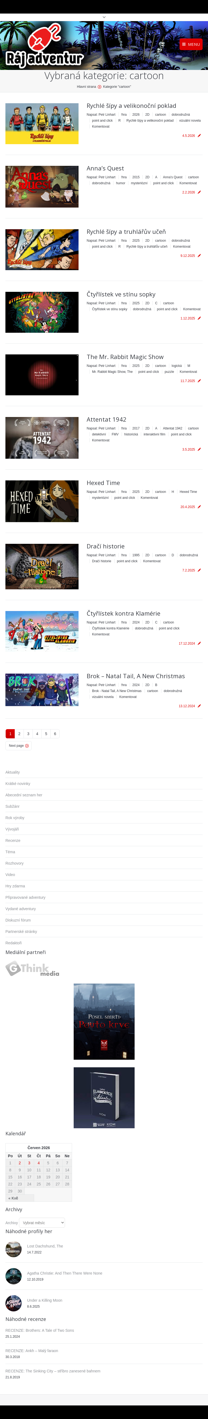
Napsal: (101, 115)
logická (177, 366)
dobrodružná (181, 115)
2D (147, 115)
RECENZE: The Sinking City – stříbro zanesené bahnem (52, 1371)
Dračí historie (106, 546)
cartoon (160, 115)
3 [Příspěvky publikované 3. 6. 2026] (29, 1163)
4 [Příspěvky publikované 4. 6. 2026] (39, 1163)
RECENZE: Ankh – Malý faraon (31, 1351)
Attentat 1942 (106, 419)
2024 (136, 622)
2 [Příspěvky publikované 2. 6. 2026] (20, 1163)
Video (10, 874)
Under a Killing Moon (44, 1300)
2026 (136, 115)
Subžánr (12, 806)
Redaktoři (13, 943)
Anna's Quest (173, 177)
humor (120, 183)
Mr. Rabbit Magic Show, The (112, 372)
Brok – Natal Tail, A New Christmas (136, 676)
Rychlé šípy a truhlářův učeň (126, 231)
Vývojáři (12, 829)
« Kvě (13, 1198)
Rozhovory (14, 863)
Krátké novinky (17, 783)
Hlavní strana (86, 87)
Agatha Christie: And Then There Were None (64, 1273)
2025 (136, 241)
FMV (115, 434)
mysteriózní (139, 183)
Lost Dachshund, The (45, 1246)
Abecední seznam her (23, 795)
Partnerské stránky (21, 931)
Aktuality (12, 772)
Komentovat (100, 126)
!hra (124, 115)
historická (131, 434)
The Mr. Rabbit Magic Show (125, 357)
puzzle (169, 372)
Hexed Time (103, 483)
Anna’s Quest (105, 168)
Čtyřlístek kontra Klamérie (123, 613)
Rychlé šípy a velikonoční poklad (131, 105)
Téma (10, 852)
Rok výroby (14, 818)
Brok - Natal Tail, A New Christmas (117, 691)
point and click (102, 120)
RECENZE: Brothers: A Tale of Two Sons (39, 1330)
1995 (136, 555)
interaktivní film (154, 434)
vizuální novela (190, 120)
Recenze (12, 840)
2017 (136, 428)
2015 (136, 177)
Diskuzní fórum (18, 920)
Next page (16, 746)
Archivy (11, 1223)
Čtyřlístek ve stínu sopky (121, 294)
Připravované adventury (25, 897)
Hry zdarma (15, 886)
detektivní (99, 434)
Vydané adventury (20, 909)
